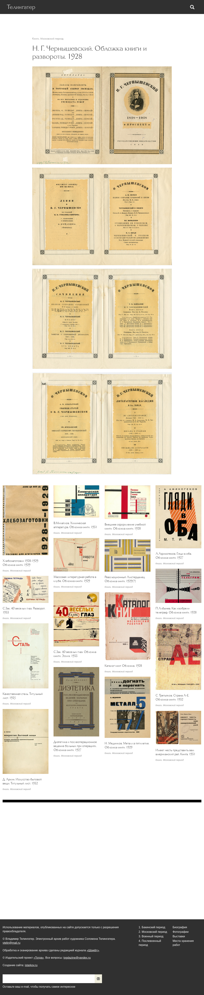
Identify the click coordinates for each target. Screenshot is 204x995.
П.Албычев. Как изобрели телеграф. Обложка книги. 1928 (176, 610)
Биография (42, 21)
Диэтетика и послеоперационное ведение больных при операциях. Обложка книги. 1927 (75, 746)
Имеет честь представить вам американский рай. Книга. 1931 (175, 752)
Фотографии (130, 21)
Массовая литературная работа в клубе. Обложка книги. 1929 (75, 579)
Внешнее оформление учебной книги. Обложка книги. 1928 (125, 526)
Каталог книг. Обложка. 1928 (123, 666)
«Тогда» (38, 957)
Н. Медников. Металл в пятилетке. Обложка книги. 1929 (127, 745)
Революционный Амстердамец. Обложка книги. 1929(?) (125, 579)
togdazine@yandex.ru (77, 957)
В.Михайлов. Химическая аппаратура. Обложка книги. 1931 (75, 525)
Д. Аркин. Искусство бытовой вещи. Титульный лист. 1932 (22, 781)
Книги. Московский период (47, 38)
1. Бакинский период (152, 927)
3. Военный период (151, 936)
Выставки (150, 21)
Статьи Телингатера (103, 21)
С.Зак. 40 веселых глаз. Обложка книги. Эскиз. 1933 (75, 654)
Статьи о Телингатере (70, 21)
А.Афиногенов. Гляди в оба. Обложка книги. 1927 (174, 556)
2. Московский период (153, 931)
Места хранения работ (177, 21)
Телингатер (21, 7)
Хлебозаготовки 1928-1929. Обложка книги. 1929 (21, 563)
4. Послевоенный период (150, 942)
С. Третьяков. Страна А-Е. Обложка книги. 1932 (172, 697)
